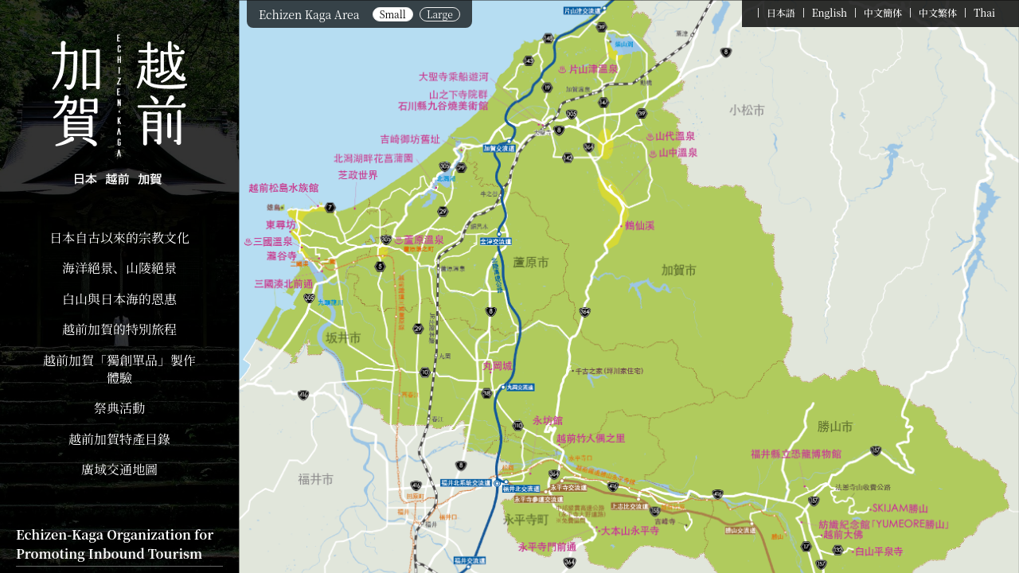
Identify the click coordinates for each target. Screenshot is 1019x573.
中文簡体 (883, 13)
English (829, 13)
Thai (984, 13)
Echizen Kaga (119, 111)
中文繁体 (938, 13)
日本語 (781, 13)
